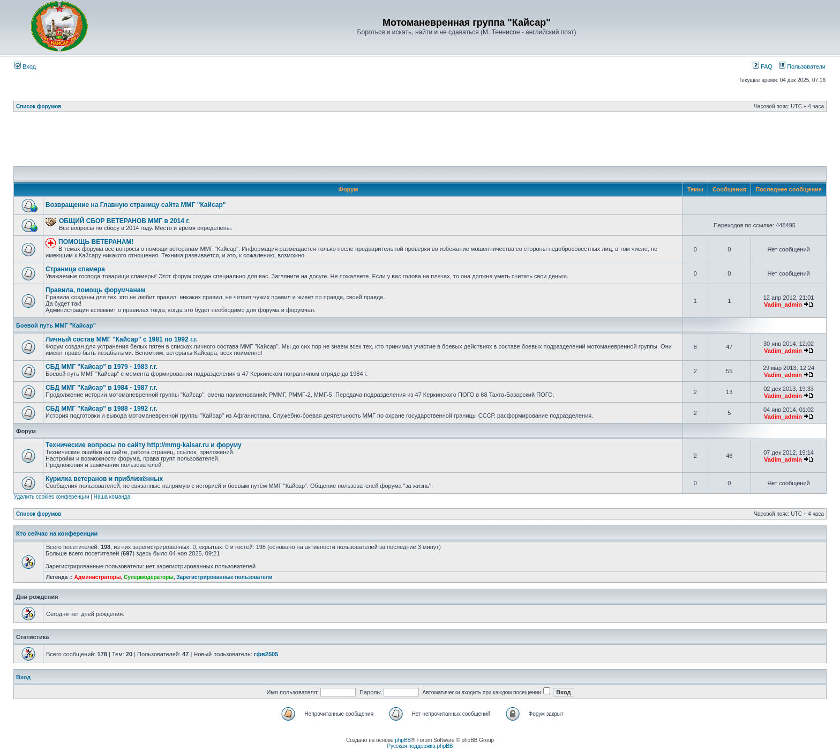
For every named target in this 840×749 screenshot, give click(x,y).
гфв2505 (266, 654)
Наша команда (112, 497)
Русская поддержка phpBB (420, 746)
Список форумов (39, 106)
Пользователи (802, 66)
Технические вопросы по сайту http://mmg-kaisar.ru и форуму (144, 445)
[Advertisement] (420, 142)
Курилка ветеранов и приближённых (104, 479)
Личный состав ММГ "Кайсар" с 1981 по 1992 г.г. (122, 339)
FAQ (762, 66)
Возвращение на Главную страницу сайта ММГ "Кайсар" (136, 205)
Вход (25, 66)
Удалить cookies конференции (51, 497)
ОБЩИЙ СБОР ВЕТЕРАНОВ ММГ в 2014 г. (124, 221)
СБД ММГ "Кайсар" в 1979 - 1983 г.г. (102, 366)
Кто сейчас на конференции (57, 533)
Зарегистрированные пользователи (224, 577)
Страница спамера (75, 269)
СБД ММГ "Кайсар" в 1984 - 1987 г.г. (102, 387)
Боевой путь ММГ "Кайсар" (56, 325)
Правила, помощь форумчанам (95, 290)
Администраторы (97, 577)
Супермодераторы (149, 577)
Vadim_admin (783, 304)
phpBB (403, 740)
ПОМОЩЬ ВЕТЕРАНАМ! (95, 242)
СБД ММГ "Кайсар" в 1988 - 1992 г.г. (102, 408)
